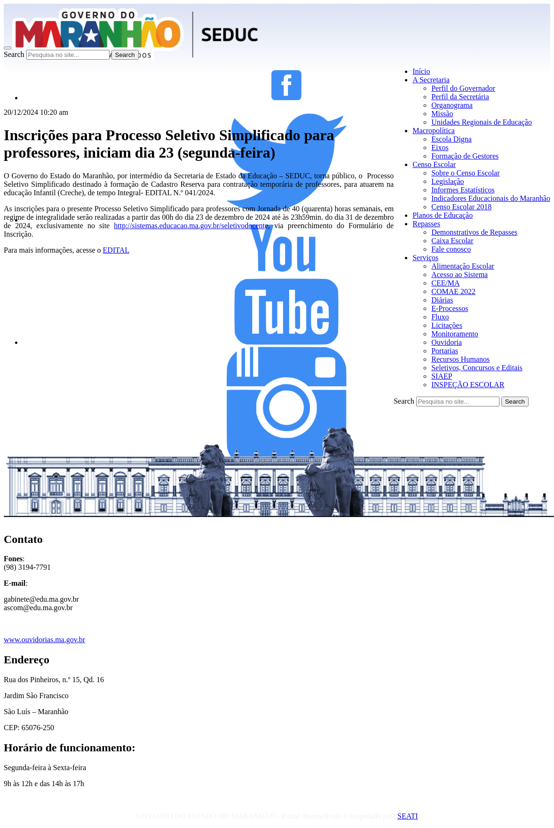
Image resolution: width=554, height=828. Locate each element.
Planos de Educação (442, 215)
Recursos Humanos (460, 359)
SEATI (407, 816)
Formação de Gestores (465, 156)
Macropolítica (433, 131)
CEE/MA (445, 283)
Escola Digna (451, 139)
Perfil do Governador (463, 88)
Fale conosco (451, 249)
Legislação (447, 181)
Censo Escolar (434, 164)
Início (421, 71)
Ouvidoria (446, 342)
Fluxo (440, 317)
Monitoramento (454, 334)
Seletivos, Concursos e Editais (476, 368)
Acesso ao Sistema (459, 275)
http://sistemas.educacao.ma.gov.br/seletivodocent (189, 226)
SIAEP (441, 376)
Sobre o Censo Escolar (465, 173)
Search (14, 54)
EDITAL (116, 250)
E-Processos (449, 308)
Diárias (442, 300)
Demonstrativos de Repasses (474, 232)
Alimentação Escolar (462, 266)
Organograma (452, 105)
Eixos (439, 147)
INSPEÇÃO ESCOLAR (467, 385)
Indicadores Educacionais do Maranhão (490, 198)
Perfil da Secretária (460, 97)
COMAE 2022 (453, 291)
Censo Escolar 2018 (461, 207)
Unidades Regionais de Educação (481, 122)
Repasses (426, 224)
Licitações (446, 325)
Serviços (425, 258)
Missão (442, 114)
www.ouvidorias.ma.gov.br (44, 640)
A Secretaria (431, 80)
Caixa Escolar (452, 241)
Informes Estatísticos (463, 190)
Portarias (444, 351)
